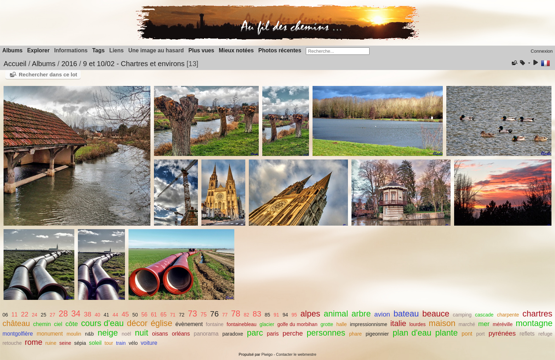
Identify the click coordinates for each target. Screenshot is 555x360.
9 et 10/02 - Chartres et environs (134, 64)
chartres (537, 313)
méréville (503, 324)
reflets (527, 334)
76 (214, 313)
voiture (149, 343)
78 (235, 313)
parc (255, 332)
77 (225, 315)
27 (52, 315)
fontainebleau (241, 324)
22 (24, 314)
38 (87, 314)
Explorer (38, 50)
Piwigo (267, 354)
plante (446, 332)
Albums (12, 50)
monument (50, 334)
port (480, 334)
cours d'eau (102, 323)
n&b (89, 334)
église (161, 323)
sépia (80, 343)
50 (135, 315)
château (16, 323)
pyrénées (502, 333)
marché (466, 324)
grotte (327, 324)
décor (137, 323)
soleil (95, 343)
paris (273, 334)
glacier (266, 324)
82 (246, 315)
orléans (181, 334)
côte (71, 323)
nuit (141, 332)
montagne (534, 323)
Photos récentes (279, 50)
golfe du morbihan (297, 324)
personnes (326, 332)
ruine (50, 343)
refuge (545, 334)
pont (467, 334)
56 (144, 315)
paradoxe (232, 334)
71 (173, 315)
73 (192, 313)
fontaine (215, 324)
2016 (69, 64)
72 (182, 315)
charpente (508, 315)
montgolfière (17, 334)
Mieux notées (236, 50)
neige (108, 332)
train (121, 343)
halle (341, 324)
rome (33, 342)
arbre (361, 313)
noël (126, 334)
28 (63, 313)
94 (285, 315)
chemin (42, 324)
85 (267, 315)
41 (106, 315)
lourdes (417, 324)
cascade (484, 315)
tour (108, 343)
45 (125, 314)
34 (75, 313)
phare (355, 334)
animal (336, 313)
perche (292, 333)
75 (204, 315)
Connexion (542, 51)
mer (484, 323)
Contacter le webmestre (296, 354)
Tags (98, 50)
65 (163, 315)
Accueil (15, 64)
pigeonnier (377, 334)
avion (382, 314)
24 (35, 315)
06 (5, 315)
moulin (74, 334)
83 (257, 313)
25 (43, 315)
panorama (206, 334)
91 (276, 315)
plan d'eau (412, 332)
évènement (189, 324)
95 (294, 315)
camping (462, 315)
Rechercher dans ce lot (48, 74)
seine (65, 343)
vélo (133, 343)
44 (115, 315)
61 (154, 315)
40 (98, 315)
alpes (310, 313)
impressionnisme (368, 324)
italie (398, 323)
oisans (160, 334)
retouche (12, 343)
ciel (58, 324)
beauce (436, 313)
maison (442, 323)
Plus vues (201, 50)
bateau (406, 313)
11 (14, 315)
